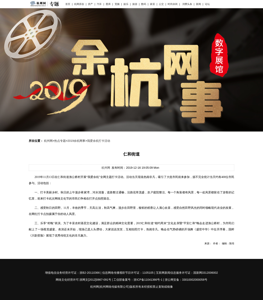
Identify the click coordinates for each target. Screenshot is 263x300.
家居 (152, 4)
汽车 (99, 4)
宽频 (117, 4)
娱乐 (125, 4)
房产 (90, 4)
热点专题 (60, 140)
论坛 (207, 4)
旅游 (134, 4)
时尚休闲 (173, 4)
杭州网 (48, 140)
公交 (161, 4)
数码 (143, 4)
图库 (108, 4)
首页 (67, 4)
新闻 (198, 4)
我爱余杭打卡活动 (98, 140)
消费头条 (187, 4)
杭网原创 (79, 4)
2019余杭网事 (76, 140)
